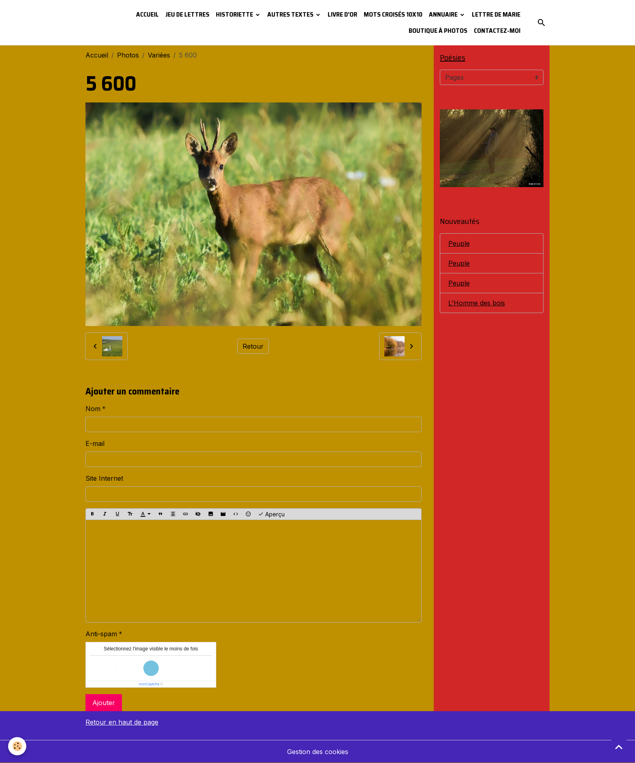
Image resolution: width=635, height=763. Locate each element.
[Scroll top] (619, 747)
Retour (253, 346)
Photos (128, 55)
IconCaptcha (149, 684)
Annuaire (444, 14)
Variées (159, 55)
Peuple (459, 243)
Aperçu (271, 514)
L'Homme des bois (476, 303)
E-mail (94, 443)
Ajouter (103, 703)
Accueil (147, 14)
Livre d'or (342, 14)
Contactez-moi (497, 31)
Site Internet (104, 478)
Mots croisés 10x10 (393, 14)
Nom (92, 409)
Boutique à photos (438, 31)
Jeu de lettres (187, 14)
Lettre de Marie (496, 14)
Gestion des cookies (317, 752)
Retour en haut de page (121, 722)
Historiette (235, 14)
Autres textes (291, 14)
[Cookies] (17, 746)
